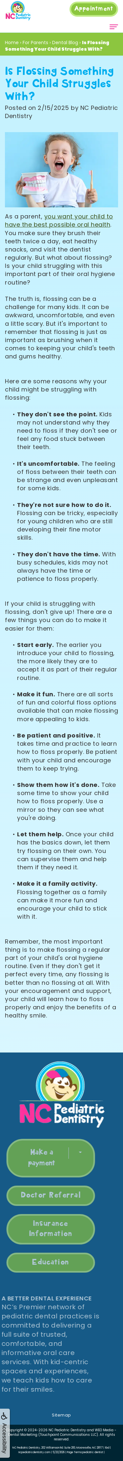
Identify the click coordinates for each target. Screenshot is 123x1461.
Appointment (93, 9)
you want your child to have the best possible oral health (59, 220)
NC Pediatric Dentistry (67, 1430)
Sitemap (61, 1415)
